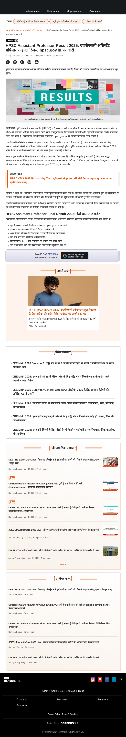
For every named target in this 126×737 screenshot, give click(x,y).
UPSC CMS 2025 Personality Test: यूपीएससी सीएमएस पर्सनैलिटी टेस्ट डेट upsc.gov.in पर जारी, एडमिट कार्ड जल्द (62, 180)
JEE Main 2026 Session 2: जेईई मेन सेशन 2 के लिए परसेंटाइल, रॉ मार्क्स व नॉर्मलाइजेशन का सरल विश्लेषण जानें (63, 365)
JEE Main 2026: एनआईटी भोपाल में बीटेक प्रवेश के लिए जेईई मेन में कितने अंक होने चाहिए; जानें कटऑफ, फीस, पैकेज (61, 378)
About (45, 691)
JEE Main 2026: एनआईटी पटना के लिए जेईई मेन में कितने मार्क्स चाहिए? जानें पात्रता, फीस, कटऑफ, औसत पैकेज (63, 405)
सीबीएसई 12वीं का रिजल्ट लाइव (31, 21)
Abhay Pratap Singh (37, 326)
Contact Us (57, 691)
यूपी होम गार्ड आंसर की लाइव (65, 21)
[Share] (8, 62)
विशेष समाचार (53, 11)
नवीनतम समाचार (33, 11)
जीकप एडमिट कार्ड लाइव (96, 21)
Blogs (81, 691)
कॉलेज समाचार (95, 11)
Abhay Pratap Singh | (15, 55)
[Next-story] (63, 293)
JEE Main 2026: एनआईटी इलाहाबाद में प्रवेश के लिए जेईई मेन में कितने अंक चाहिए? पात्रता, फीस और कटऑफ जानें (64, 418)
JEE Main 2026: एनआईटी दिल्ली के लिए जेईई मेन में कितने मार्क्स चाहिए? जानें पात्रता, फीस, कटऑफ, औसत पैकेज (64, 431)
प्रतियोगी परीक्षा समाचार (33, 30)
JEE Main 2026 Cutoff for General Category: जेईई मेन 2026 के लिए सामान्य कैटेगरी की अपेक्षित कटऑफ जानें (61, 392)
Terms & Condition (70, 714)
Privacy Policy (54, 714)
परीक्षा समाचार (74, 11)
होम (7, 30)
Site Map (70, 691)
